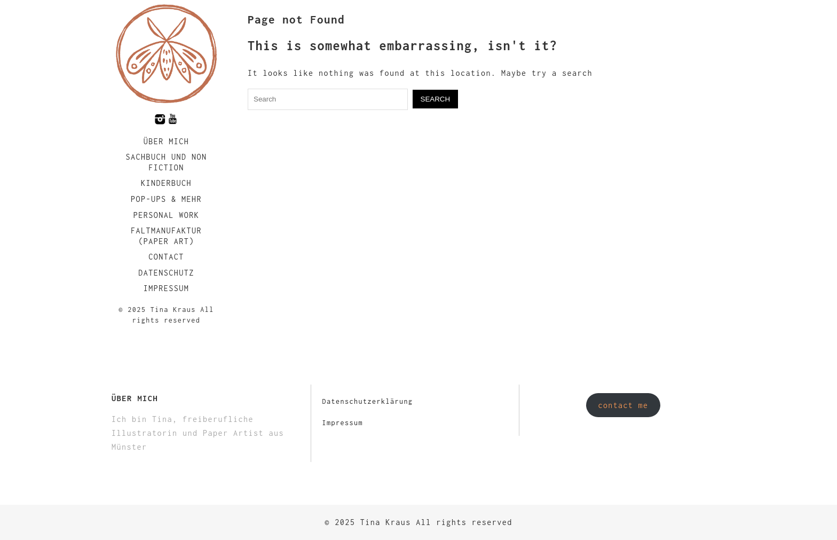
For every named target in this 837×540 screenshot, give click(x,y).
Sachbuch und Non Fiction (166, 162)
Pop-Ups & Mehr (166, 199)
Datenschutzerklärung (367, 401)
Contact (166, 256)
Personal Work (166, 215)
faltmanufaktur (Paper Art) (166, 236)
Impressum (166, 288)
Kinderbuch (166, 182)
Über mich (166, 141)
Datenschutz (166, 272)
